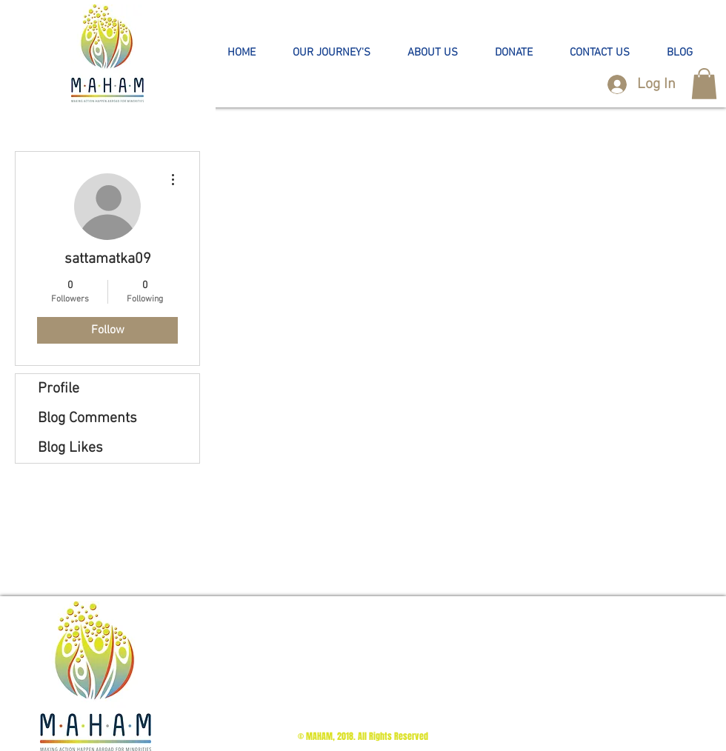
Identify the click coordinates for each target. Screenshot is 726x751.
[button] (331, 53)
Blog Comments (87, 418)
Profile (58, 389)
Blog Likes (70, 448)
